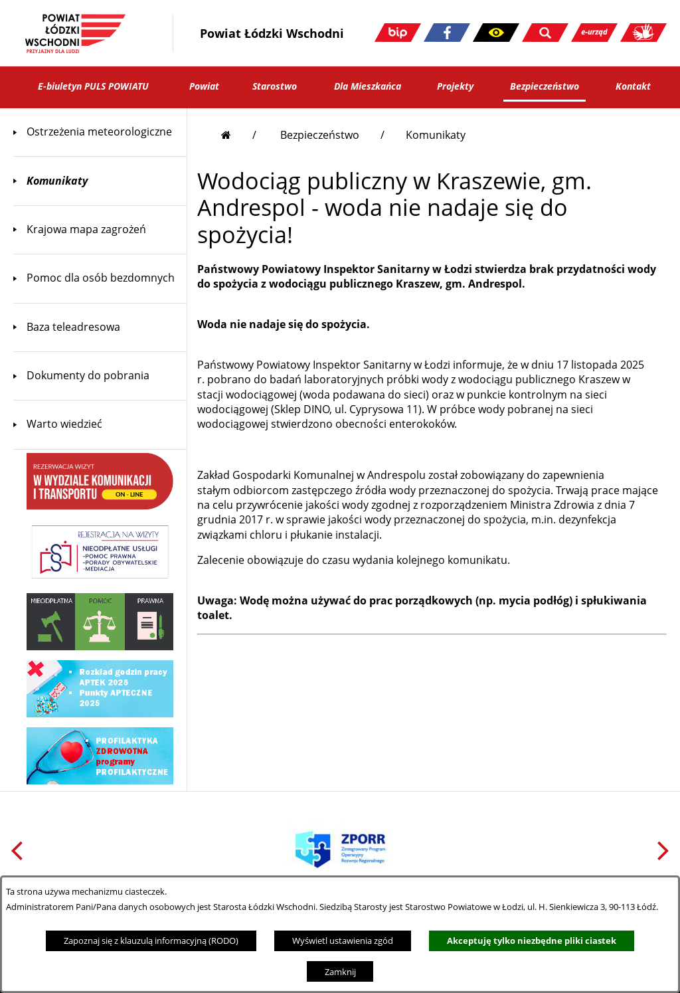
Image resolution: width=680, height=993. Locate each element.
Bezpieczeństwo (319, 135)
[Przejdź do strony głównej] (239, 135)
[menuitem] (100, 132)
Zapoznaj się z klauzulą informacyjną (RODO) (151, 941)
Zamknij (340, 972)
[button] (496, 32)
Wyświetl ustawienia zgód (342, 941)
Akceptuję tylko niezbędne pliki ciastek (531, 941)
